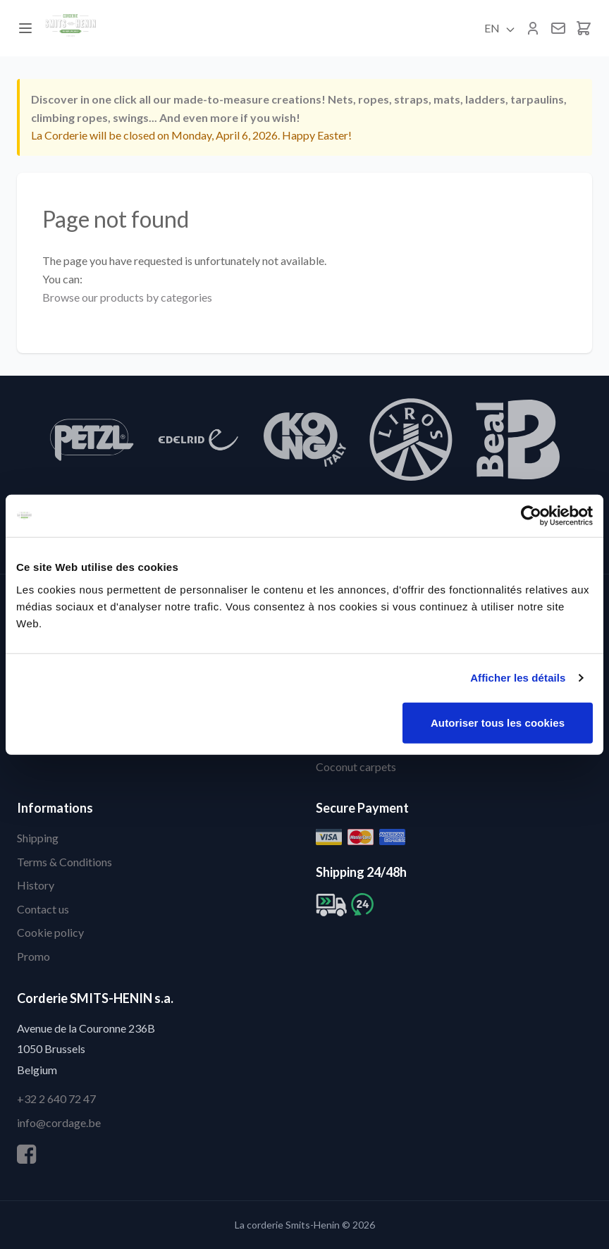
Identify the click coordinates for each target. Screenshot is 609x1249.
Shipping (38, 837)
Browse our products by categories (127, 297)
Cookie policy (50, 932)
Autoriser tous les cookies (498, 722)
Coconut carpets (356, 766)
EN (500, 28)
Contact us (43, 909)
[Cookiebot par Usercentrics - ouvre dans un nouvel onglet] (531, 516)
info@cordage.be (59, 1122)
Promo (33, 956)
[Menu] (25, 28)
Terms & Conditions (64, 861)
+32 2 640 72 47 (56, 1098)
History (35, 885)
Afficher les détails (517, 678)
